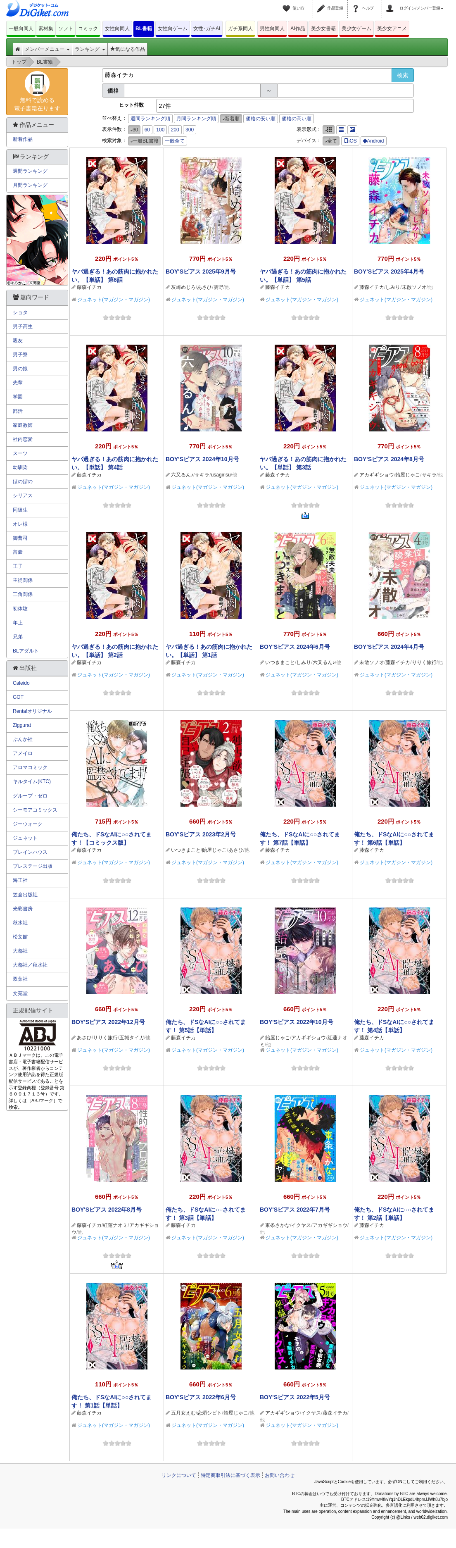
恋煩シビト (209, 1413)
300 (189, 130)
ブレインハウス (30, 852)
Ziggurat (22, 725)
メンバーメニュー (47, 49)
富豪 (18, 552)
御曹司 (20, 538)
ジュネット (25, 838)
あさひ (204, 287)
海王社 (20, 880)
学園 (18, 397)
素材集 (45, 28)
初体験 (20, 609)
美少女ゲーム (356, 28)
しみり (392, 287)
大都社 (20, 951)
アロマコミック (30, 767)
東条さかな (277, 1225)
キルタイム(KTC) (32, 781)
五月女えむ (183, 1413)
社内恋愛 (23, 439)
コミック (88, 28)
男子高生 (23, 326)
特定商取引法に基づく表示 (230, 1475)
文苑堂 (20, 993)
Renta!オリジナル (32, 711)
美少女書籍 (323, 28)
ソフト (65, 28)
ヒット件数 (131, 105)
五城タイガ (131, 1038)
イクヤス (301, 1225)
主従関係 (23, 580)
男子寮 (20, 354)
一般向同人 (21, 28)
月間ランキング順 (196, 118)
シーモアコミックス (35, 810)
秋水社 (20, 923)
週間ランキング (30, 171)
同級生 (20, 510)
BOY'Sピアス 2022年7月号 (295, 1209)
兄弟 (18, 637)
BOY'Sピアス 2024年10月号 (202, 459)
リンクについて (179, 1475)
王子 (18, 566)
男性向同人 (272, 28)
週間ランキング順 (150, 118)
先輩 (18, 383)
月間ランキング (30, 185)
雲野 (218, 287)
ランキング (90, 49)
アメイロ (23, 753)
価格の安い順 (261, 118)
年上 (18, 623)
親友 (18, 340)
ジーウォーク (28, 824)
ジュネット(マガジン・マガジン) (113, 299)
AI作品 (297, 28)
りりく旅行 (424, 662)
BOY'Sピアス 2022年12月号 (108, 1022)
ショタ (20, 312)
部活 (18, 411)
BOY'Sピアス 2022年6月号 (201, 1397)
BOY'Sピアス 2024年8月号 (389, 459)
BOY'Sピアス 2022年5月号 (295, 1397)
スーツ (20, 453)
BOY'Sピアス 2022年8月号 (106, 1209)
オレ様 (20, 524)
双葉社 (20, 979)
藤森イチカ (89, 287)
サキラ (202, 475)
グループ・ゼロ (30, 796)
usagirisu (221, 475)
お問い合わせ (279, 1475)
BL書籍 (143, 28)
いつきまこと (280, 662)
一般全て (175, 141)
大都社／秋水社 (30, 965)
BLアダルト (26, 651)
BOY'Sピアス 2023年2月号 (201, 834)
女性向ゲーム (173, 28)
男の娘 (20, 369)
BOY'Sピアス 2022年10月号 (296, 1022)
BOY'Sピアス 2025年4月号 (389, 271)
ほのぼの (23, 481)
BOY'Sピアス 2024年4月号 (389, 646)
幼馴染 (20, 467)
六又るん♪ (182, 475)
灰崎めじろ (183, 287)
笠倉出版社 (25, 895)
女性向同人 (117, 28)
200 (175, 130)
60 (147, 130)
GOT (18, 697)
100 (160, 130)
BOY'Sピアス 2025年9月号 (201, 271)
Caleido (21, 683)
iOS (350, 141)
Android (373, 141)
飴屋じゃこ (407, 475)
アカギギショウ (376, 475)
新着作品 (23, 139)
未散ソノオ (414, 287)
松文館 (20, 937)
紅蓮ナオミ (115, 1225)
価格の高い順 (296, 118)
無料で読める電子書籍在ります (37, 91)
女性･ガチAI (206, 28)
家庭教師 (23, 425)
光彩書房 (23, 909)
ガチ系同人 (240, 28)
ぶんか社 (23, 739)
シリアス (23, 495)
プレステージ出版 (32, 866)
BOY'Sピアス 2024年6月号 (295, 646)
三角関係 (23, 594)
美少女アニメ (392, 28)
